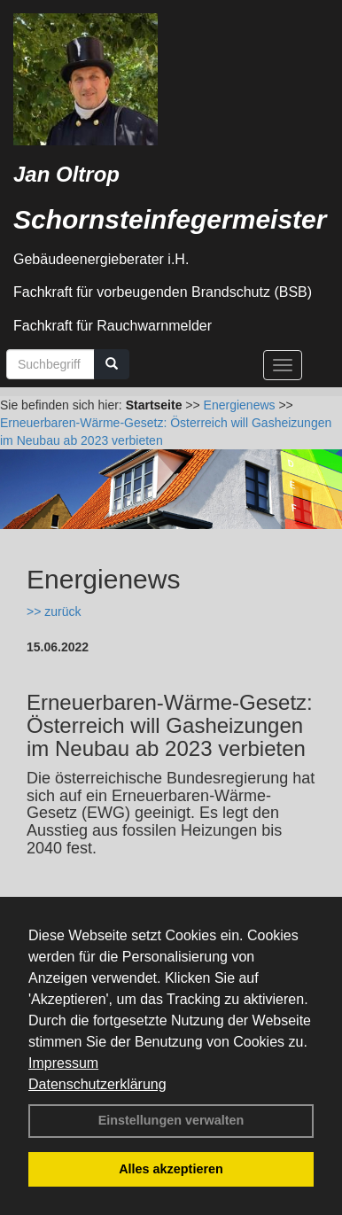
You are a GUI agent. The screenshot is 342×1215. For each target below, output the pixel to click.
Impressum (63, 1063)
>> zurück (54, 611)
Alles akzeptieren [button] (171, 1169)
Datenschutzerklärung (97, 1084)
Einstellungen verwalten (171, 1120)
